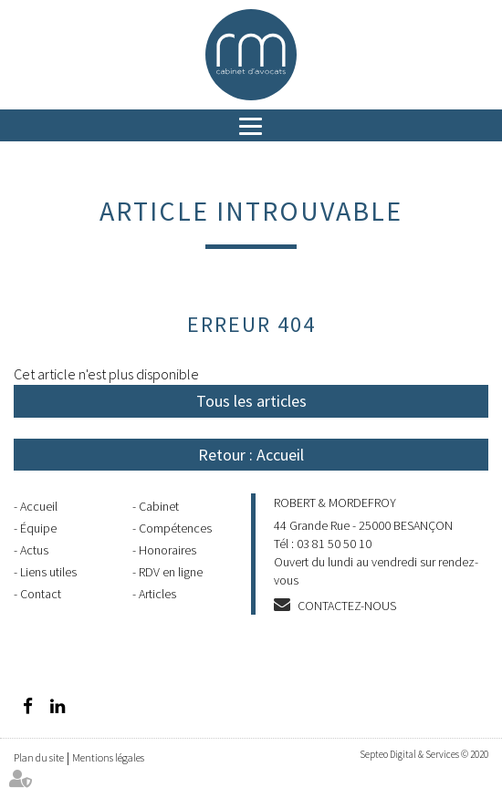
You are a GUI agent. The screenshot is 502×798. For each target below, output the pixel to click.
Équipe (38, 528)
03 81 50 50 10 (334, 543)
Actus (34, 550)
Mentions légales (108, 757)
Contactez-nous (347, 605)
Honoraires (167, 550)
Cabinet (159, 506)
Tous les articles (251, 400)
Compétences (175, 528)
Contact (40, 594)
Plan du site (39, 757)
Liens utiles (48, 572)
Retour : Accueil (251, 454)
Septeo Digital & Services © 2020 (424, 754)
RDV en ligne (171, 572)
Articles (157, 594)
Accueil (39, 506)
